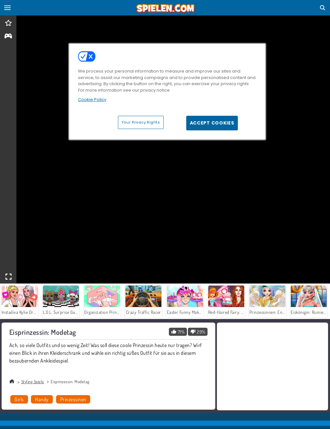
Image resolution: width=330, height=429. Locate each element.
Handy (41, 399)
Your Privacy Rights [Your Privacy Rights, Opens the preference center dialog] (140, 122)
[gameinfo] (8, 37)
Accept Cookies (212, 123)
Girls (19, 399)
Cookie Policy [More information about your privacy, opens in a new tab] (92, 99)
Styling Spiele (32, 381)
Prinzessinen (73, 399)
